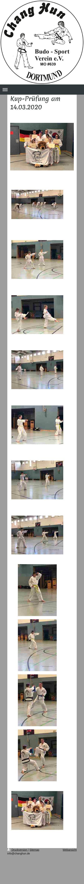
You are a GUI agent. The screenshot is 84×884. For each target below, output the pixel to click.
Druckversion (17, 849)
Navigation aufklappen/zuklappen (42, 89)
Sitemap (34, 849)
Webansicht (70, 849)
